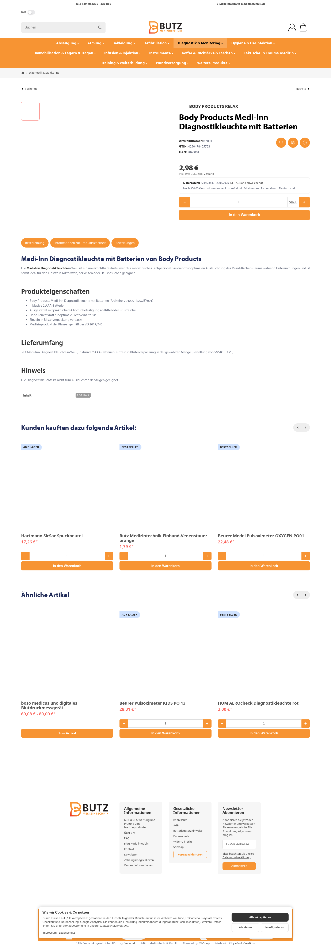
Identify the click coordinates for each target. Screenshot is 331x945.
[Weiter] (305, 427)
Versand (209, 174)
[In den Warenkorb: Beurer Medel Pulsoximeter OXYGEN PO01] (264, 565)
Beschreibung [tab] (35, 243)
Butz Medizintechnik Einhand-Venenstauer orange (163, 538)
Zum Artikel (67, 733)
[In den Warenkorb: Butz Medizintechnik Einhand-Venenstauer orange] (165, 565)
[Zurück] (297, 427)
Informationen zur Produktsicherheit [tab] (80, 243)
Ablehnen (245, 927)
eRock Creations (245, 943)
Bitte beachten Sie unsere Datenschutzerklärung (238, 855)
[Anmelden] (292, 27)
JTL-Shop (204, 943)
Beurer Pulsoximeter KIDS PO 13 (152, 703)
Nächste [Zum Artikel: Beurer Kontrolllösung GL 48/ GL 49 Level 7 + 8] (302, 89)
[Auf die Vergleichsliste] (293, 143)
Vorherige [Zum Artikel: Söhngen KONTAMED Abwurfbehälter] (29, 89)
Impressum (49, 932)
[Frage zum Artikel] (305, 143)
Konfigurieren (274, 927)
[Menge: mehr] (304, 202)
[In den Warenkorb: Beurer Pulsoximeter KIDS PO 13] (165, 733)
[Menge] (238, 202)
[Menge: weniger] (184, 202)
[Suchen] (63, 27)
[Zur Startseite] (165, 27)
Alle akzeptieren (260, 917)
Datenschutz (67, 932)
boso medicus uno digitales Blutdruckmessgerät (49, 705)
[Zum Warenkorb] (303, 27)
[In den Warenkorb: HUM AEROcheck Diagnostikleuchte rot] (264, 733)
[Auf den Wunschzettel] (281, 143)
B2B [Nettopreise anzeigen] (28, 12)
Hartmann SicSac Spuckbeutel (52, 535)
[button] (30, 111)
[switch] (31, 12)
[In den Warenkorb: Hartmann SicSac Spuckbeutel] (67, 565)
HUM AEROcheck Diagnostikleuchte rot (258, 703)
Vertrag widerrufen (190, 854)
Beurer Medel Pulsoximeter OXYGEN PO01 (261, 535)
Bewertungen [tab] (125, 243)
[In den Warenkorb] (244, 215)
